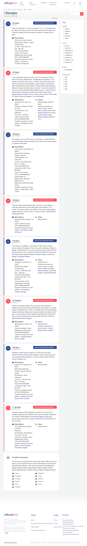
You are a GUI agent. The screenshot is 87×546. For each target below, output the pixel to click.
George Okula (18, 254)
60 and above (68, 70)
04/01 (71, 524)
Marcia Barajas (16, 318)
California (67, 31)
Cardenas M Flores (18, 355)
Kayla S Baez (24, 141)
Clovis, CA (68, 48)
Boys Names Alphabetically (71, 534)
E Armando (49, 30)
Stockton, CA (68, 62)
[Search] (70, 14)
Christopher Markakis (23, 256)
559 (66, 82)
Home (33, 520)
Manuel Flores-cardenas (31, 355)
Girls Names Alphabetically (71, 530)
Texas (66, 38)
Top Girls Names (68, 532)
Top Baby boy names (69, 528)
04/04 (71, 522)
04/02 (68, 524)
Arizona (67, 29)
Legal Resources (32, 3)
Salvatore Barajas (41, 254)
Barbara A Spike (23, 94)
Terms (55, 520)
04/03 (64, 524)
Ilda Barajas (30, 83)
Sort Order (54, 18)
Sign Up (80, 3)
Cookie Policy (58, 527)
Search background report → (44, 23)
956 (66, 89)
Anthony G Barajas (20, 292)
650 (66, 86)
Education (44, 2)
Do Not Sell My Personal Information (42, 523)
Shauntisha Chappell (37, 416)
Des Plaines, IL (69, 50)
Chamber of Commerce (53, 3)
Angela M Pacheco (17, 211)
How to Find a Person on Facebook (73, 526)
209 (66, 77)
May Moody (51, 209)
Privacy (56, 523)
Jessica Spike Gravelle (45, 115)
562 (66, 84)
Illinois (67, 33)
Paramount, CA (69, 60)
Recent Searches (68, 520)
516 (66, 79)
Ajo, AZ (67, 46)
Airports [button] (66, 2)
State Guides (22, 3)
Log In (74, 3)
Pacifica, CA (68, 57)
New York (67, 36)
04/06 (64, 522)
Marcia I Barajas (24, 312)
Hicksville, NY (69, 55)
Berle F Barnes (50, 90)
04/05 (68, 522)
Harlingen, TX (68, 53)
